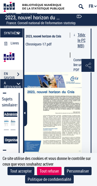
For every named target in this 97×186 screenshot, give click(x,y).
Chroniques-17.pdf (38, 44)
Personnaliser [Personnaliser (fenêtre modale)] (78, 171)
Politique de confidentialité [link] (49, 179)
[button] (87, 65)
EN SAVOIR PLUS (13, 75)
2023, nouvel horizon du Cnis (43, 36)
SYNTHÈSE (13, 32)
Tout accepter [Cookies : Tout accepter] (21, 171)
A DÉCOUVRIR (13, 83)
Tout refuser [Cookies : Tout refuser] (49, 171)
